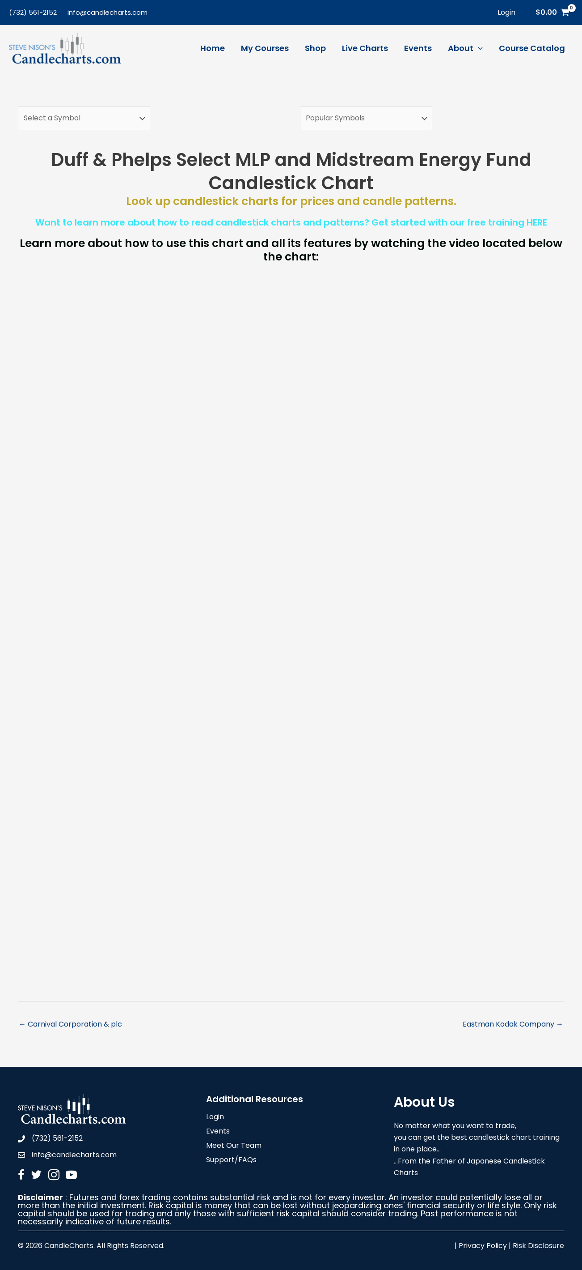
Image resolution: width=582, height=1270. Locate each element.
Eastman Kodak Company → (513, 1024)
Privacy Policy (483, 1245)
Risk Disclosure (538, 1245)
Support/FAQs (231, 1160)
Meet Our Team (233, 1146)
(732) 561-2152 (33, 12)
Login (215, 1117)
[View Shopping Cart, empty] (552, 12)
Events (218, 1132)
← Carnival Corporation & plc (70, 1024)
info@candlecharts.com (107, 12)
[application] (478, 48)
